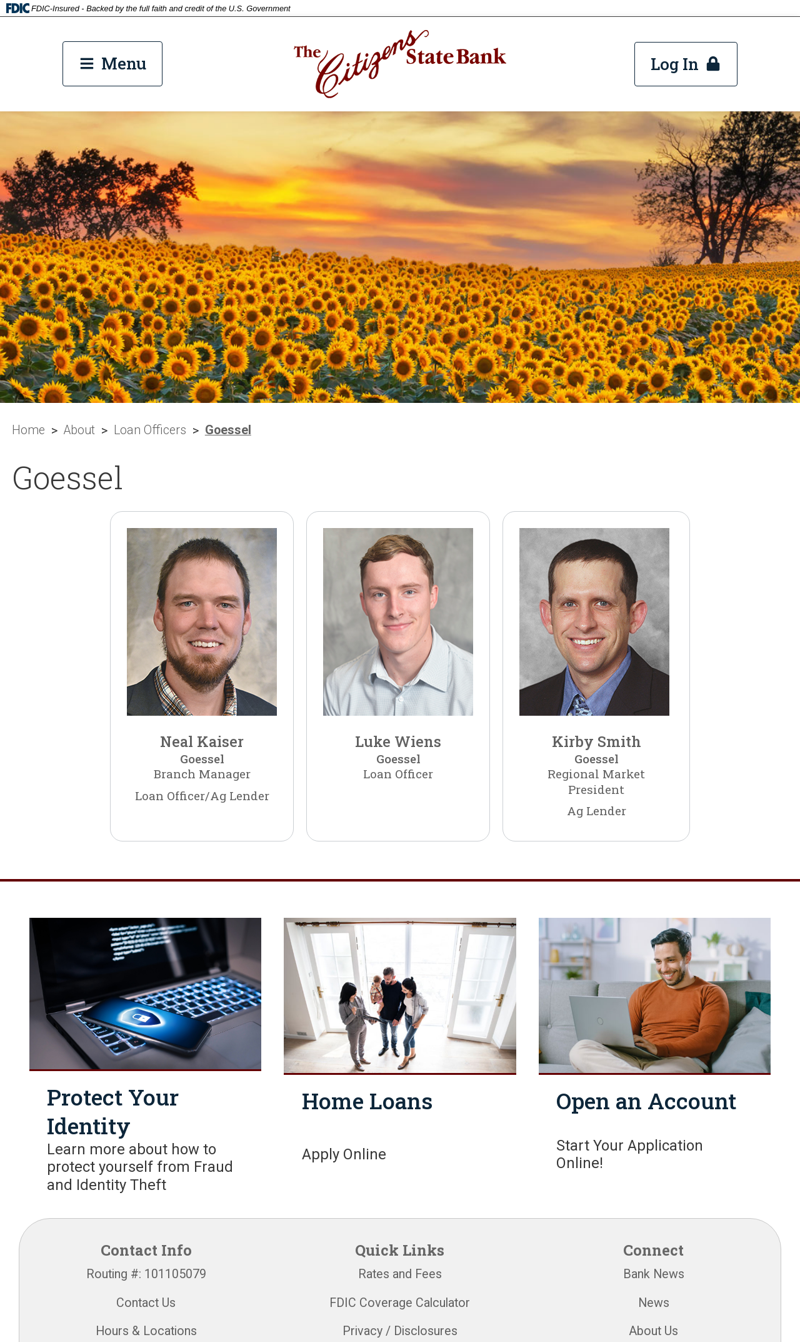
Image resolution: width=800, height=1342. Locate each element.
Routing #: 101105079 (146, 1274)
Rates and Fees (400, 1274)
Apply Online (344, 1154)
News (653, 1303)
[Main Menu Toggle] (112, 63)
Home (28, 430)
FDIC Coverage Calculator (399, 1303)
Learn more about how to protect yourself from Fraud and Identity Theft (140, 1167)
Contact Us (146, 1303)
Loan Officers (150, 430)
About (79, 430)
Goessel (228, 430)
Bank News (653, 1274)
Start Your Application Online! (629, 1154)
